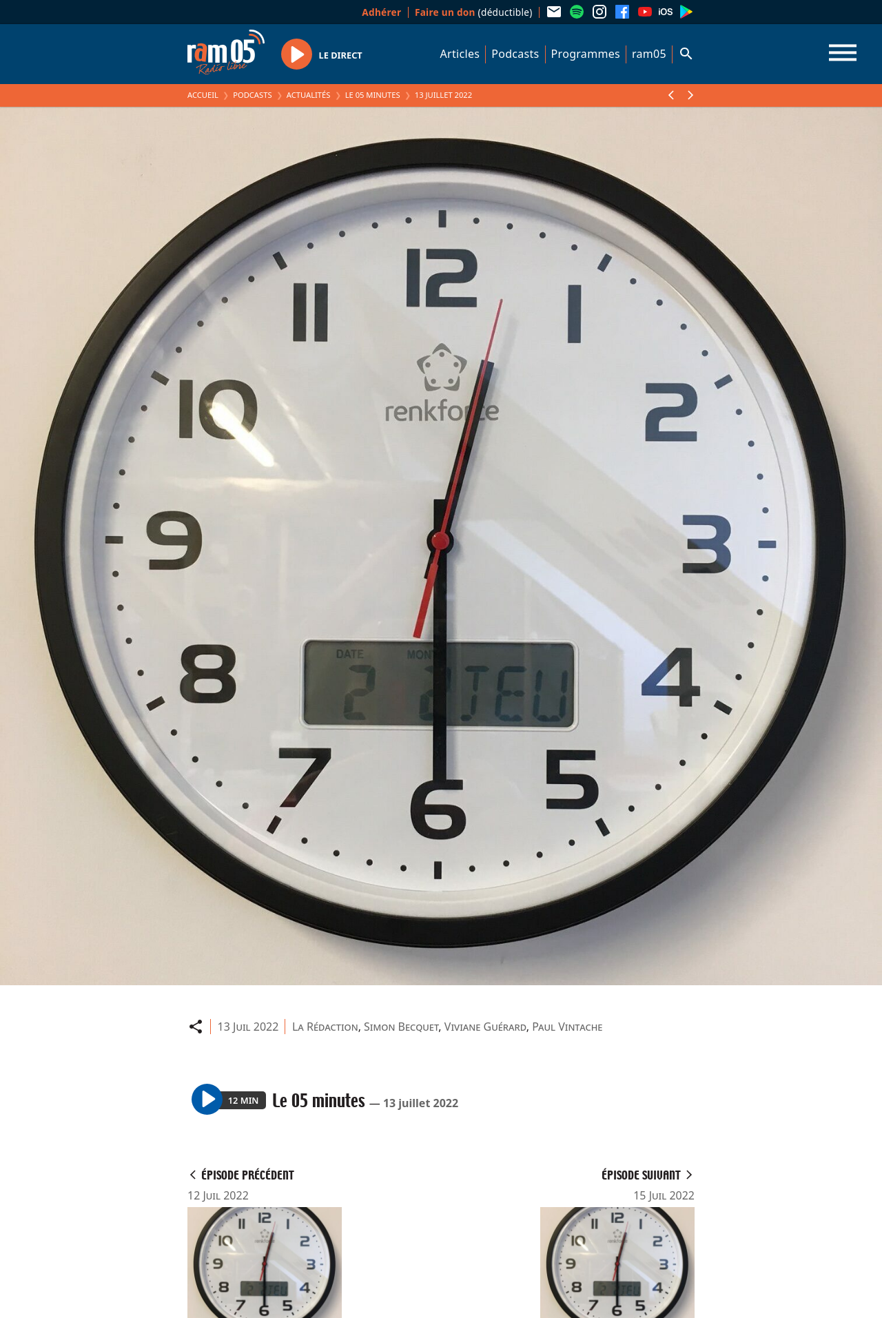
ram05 (649, 53)
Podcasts (515, 53)
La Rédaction (325, 1026)
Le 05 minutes (372, 95)
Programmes (585, 53)
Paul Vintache (567, 1026)
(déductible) (474, 12)
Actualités (309, 95)
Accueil (202, 95)
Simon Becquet (401, 1026)
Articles (460, 53)
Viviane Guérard (485, 1026)
